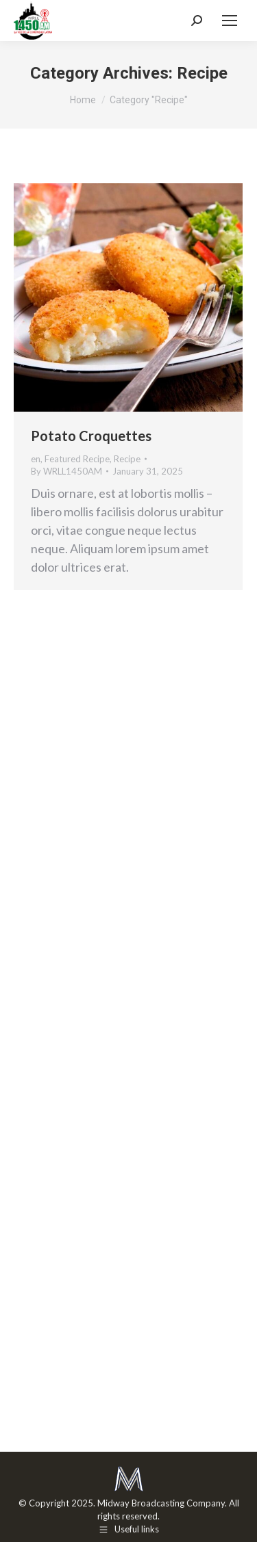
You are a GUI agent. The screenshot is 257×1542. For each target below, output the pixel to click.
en (35, 458)
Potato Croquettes (91, 435)
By (66, 471)
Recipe (127, 458)
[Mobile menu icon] (229, 20)
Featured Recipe (77, 458)
